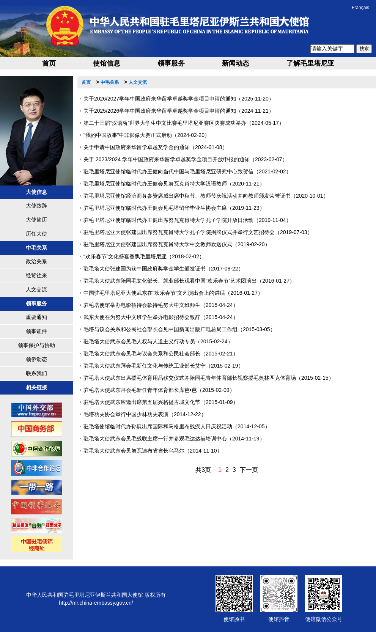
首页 (49, 63)
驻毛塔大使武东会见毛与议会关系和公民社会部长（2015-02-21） (160, 354)
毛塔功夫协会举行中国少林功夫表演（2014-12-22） (144, 414)
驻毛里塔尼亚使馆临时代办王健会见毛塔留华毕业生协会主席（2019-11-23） (174, 208)
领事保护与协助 (36, 345)
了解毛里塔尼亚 (310, 63)
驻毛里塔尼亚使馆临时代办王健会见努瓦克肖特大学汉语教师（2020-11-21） (174, 184)
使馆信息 (106, 63)
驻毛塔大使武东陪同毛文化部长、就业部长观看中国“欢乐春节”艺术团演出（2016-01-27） (189, 281)
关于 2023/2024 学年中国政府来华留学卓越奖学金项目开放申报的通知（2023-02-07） (185, 159)
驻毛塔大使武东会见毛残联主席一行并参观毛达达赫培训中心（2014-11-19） (174, 438)
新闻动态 (235, 63)
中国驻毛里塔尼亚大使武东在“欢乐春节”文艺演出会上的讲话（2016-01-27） (173, 293)
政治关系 (36, 261)
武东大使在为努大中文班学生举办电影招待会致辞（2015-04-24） (160, 317)
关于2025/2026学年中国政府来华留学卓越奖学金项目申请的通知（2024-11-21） (178, 111)
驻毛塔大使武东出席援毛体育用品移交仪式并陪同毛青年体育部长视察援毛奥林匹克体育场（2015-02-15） (208, 378)
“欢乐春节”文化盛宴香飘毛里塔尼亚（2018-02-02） (144, 256)
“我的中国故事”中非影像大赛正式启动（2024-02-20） (146, 135)
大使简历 (36, 220)
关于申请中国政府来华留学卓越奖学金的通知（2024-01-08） (155, 147)
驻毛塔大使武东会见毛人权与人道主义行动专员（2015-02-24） (158, 341)
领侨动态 (36, 359)
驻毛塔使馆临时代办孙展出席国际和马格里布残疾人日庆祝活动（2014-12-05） (176, 426)
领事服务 (171, 63)
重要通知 (36, 317)
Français (360, 7)
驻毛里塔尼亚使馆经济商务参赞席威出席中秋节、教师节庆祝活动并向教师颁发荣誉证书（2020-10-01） (206, 196)
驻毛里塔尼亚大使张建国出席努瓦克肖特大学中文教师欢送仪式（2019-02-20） (176, 244)
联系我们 (36, 373)
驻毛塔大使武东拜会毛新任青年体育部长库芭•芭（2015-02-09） (159, 390)
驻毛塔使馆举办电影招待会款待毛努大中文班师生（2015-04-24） (160, 305)
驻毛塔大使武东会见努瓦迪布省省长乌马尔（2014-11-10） (152, 451)
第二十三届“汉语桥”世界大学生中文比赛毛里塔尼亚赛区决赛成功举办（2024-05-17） (183, 123)
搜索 (364, 48)
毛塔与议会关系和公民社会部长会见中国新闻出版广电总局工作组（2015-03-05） (179, 329)
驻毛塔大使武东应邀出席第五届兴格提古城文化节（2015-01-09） (160, 402)
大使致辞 (36, 206)
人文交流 (36, 289)
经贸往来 (36, 275)
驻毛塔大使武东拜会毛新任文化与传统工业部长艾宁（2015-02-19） (163, 366)
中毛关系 (110, 82)
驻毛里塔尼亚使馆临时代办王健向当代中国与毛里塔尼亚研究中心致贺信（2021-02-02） (187, 171)
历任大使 (36, 234)
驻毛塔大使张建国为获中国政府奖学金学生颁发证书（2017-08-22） (163, 269)
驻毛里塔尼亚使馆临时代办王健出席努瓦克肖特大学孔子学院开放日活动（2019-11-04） (187, 220)
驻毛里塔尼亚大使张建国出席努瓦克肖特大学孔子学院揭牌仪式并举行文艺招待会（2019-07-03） (198, 232)
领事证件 (36, 331)
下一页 (249, 470)
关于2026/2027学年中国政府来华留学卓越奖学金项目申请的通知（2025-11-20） (178, 99)
